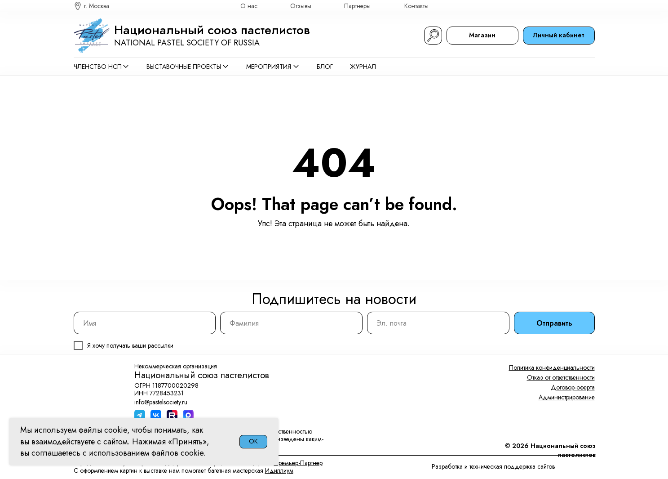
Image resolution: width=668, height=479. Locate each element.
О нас (248, 5)
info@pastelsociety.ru (160, 402)
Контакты (416, 5)
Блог (325, 66)
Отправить (554, 323)
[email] (438, 323)
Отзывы (300, 5)
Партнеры (357, 5)
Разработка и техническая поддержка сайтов (493, 466)
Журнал (363, 66)
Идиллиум (279, 470)
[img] (591, 6)
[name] (145, 323)
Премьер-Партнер (298, 462)
